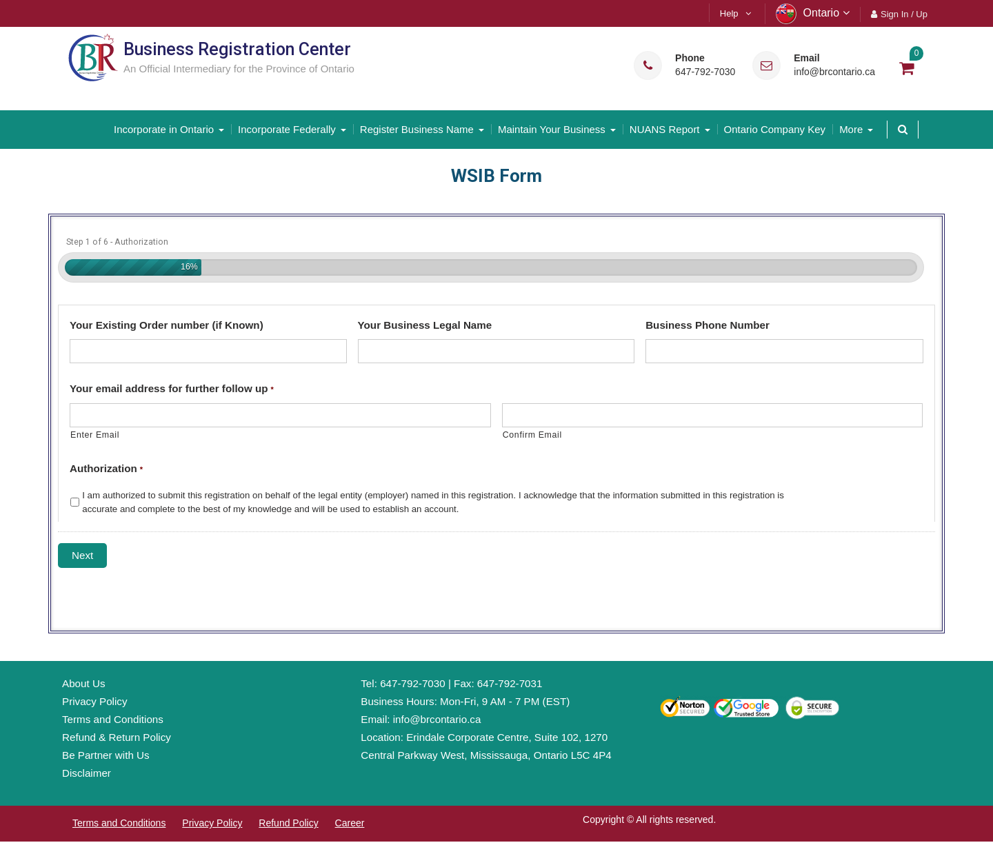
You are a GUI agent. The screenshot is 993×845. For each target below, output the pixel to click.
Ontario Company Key (775, 129)
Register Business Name (417, 129)
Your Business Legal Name (425, 324)
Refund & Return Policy (116, 737)
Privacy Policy (95, 701)
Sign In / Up (904, 14)
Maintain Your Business (551, 129)
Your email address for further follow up (172, 388)
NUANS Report (665, 129)
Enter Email (94, 435)
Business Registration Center (237, 49)
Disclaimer (86, 772)
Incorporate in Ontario (164, 129)
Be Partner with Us (106, 755)
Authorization (106, 468)
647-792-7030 (705, 72)
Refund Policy (288, 822)
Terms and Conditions (112, 719)
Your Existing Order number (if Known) (166, 324)
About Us (83, 683)
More (851, 129)
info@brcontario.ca (834, 72)
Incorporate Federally (287, 129)
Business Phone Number (707, 324)
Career (350, 822)
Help (729, 13)
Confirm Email (532, 435)
